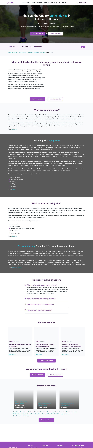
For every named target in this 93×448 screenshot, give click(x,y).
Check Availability (55, 33)
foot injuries (26, 415)
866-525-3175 (81, 2)
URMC (14, 189)
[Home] (10, 2)
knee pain (16, 411)
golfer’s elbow (17, 413)
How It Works (27, 2)
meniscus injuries (71, 411)
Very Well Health (16, 267)
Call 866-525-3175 (37, 33)
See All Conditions (46, 420)
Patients (11, 341)
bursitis (30, 411)
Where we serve (12, 52)
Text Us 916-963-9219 (46, 58)
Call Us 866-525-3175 (46, 54)
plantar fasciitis (38, 411)
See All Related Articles (46, 360)
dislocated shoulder (48, 413)
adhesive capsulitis (35, 413)
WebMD (14, 129)
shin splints (23, 411)
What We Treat (48, 2)
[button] (82, 47)
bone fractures (17, 415)
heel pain (57, 413)
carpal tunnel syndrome (59, 411)
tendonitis (26, 413)
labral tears (47, 411)
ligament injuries (66, 413)
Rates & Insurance (37, 2)
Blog (55, 2)
